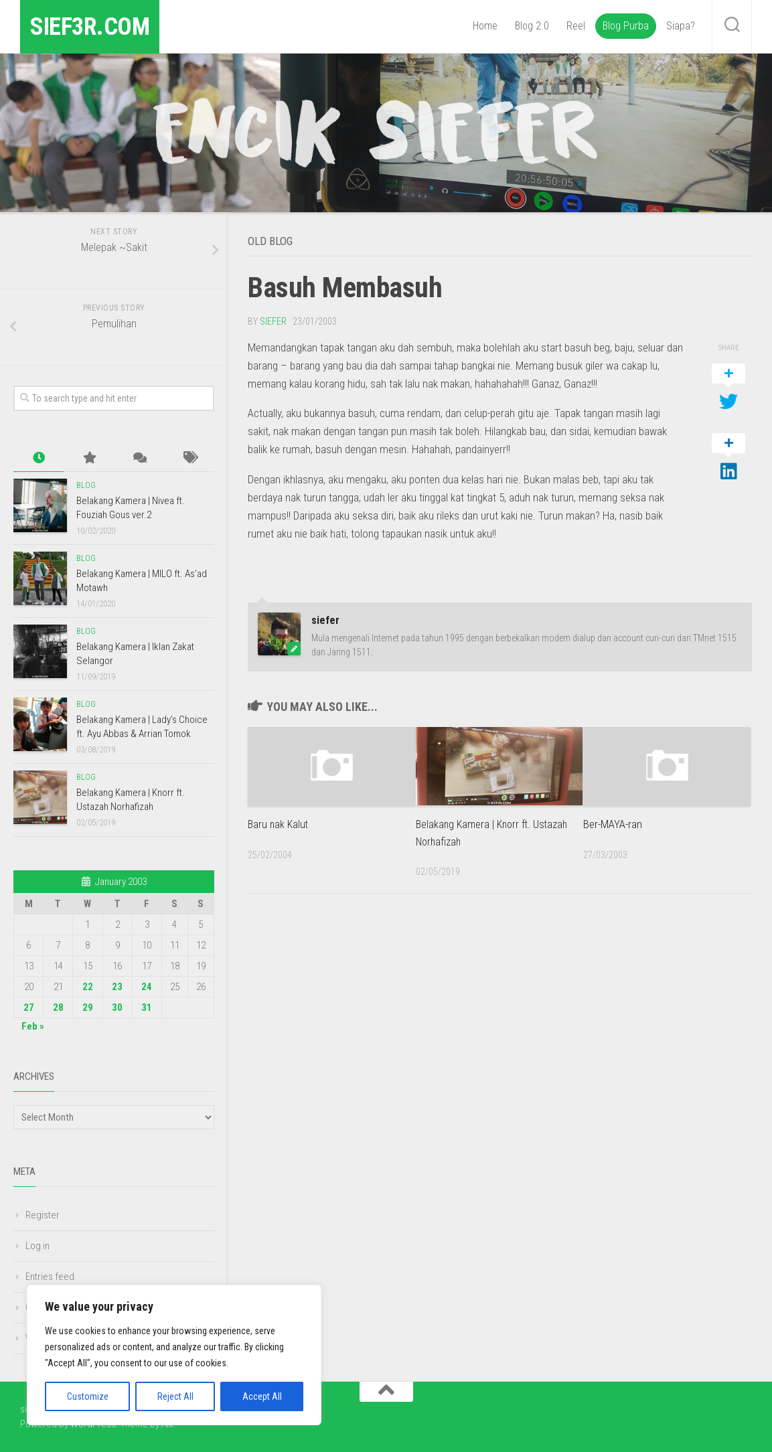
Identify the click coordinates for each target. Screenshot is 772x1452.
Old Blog (275, 240)
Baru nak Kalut (279, 823)
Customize (87, 1396)
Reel (575, 25)
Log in (37, 1246)
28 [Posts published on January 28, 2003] (58, 1007)
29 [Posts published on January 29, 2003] (87, 1007)
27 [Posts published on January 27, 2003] (28, 1007)
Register (42, 1215)
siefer (273, 320)
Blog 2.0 (532, 25)
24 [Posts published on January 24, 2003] (146, 987)
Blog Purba (626, 25)
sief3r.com (99, 26)
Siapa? (680, 25)
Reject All (175, 1396)
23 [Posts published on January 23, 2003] (117, 987)
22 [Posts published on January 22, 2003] (87, 987)
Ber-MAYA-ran (612, 823)
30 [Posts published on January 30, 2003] (117, 1007)
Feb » (32, 1026)
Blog (86, 485)
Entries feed (49, 1277)
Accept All (262, 1396)
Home (485, 25)
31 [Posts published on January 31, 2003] (146, 1007)
